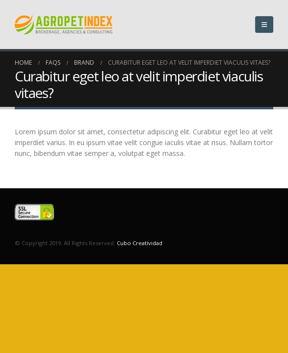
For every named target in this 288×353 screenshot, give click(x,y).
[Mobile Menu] (264, 24)
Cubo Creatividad (139, 243)
